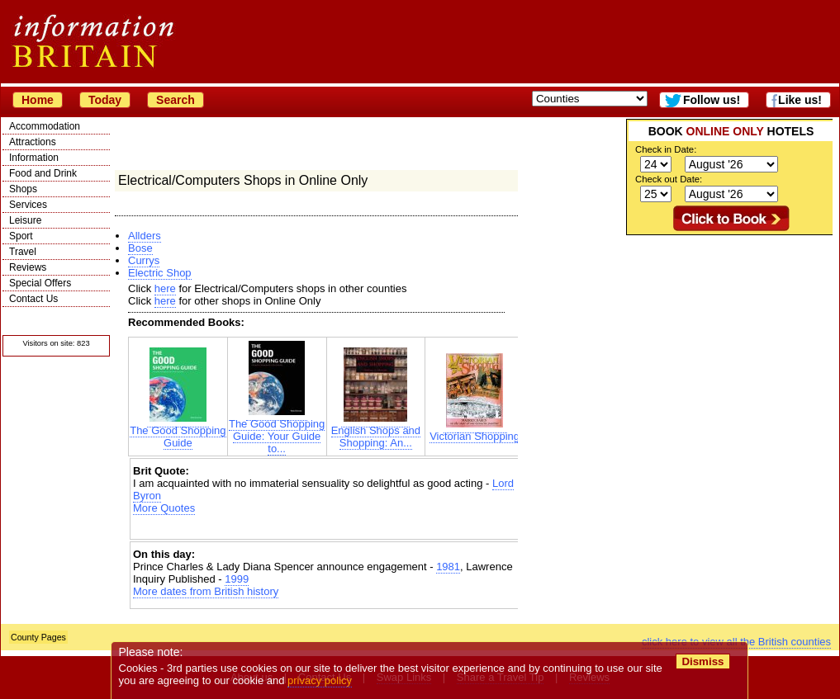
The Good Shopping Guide (177, 431)
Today (104, 99)
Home (37, 99)
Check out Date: (668, 179)
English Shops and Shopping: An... (375, 431)
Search (175, 99)
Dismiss (702, 661)
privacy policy (319, 680)
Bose (140, 248)
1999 (237, 579)
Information (34, 157)
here (165, 288)
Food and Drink (43, 173)
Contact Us (33, 299)
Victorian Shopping (474, 431)
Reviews (27, 267)
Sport (21, 236)
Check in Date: (665, 149)
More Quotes (164, 508)
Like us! (800, 99)
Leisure (25, 220)
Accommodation (44, 126)
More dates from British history (205, 591)
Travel (22, 251)
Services (28, 204)
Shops (23, 189)
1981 (448, 566)
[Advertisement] (326, 528)
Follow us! (711, 99)
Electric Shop (160, 273)
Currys (143, 260)
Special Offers (40, 283)
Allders (144, 235)
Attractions (32, 142)
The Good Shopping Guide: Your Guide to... (277, 431)
